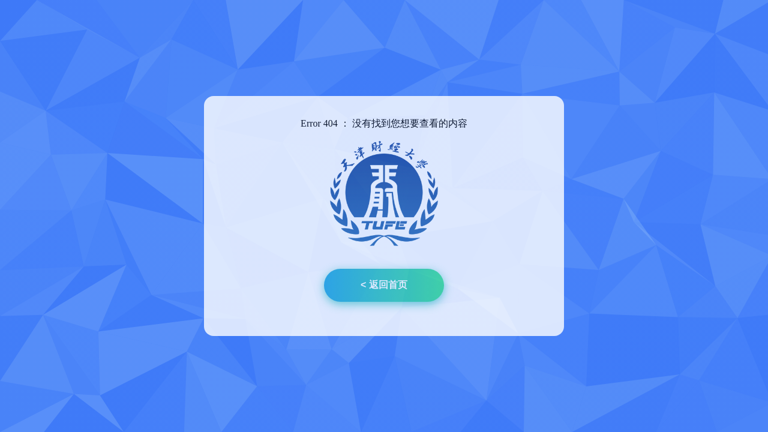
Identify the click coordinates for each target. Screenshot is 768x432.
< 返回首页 (384, 285)
